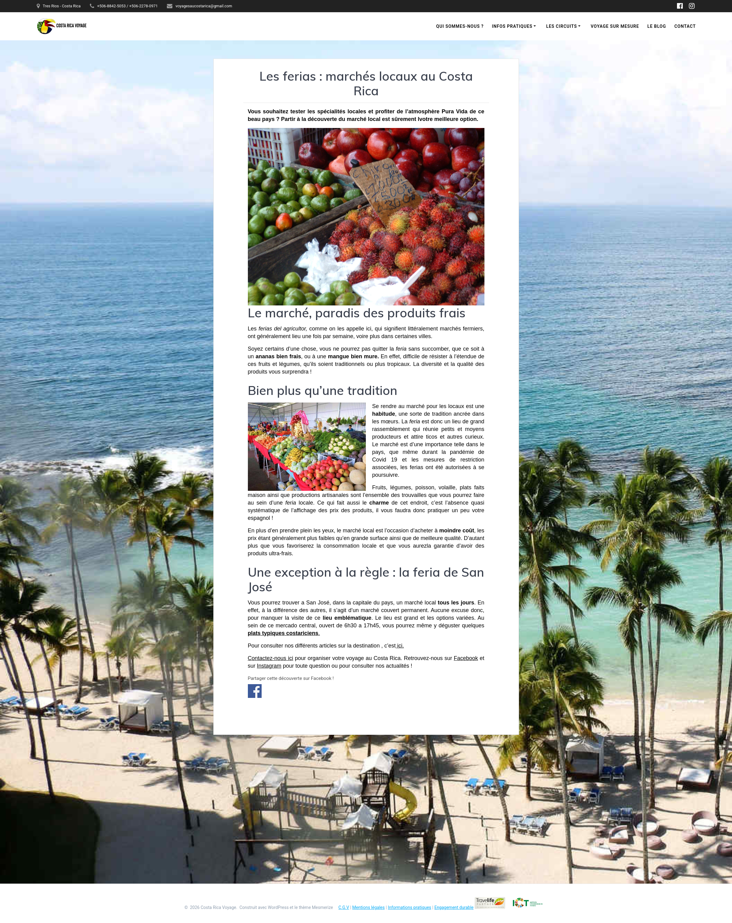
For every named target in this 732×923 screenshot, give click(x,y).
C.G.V (343, 907)
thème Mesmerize (316, 907)
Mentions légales (368, 907)
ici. (399, 646)
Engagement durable (453, 907)
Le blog (656, 26)
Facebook (466, 658)
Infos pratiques (512, 26)
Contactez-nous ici (270, 658)
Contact (685, 26)
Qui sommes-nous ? (460, 26)
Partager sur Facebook (255, 691)
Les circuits (561, 26)
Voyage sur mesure (615, 26)
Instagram (269, 666)
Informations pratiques (409, 907)
